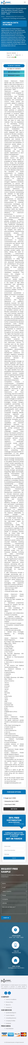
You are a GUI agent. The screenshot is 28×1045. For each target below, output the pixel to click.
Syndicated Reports (11, 1012)
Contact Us (9, 1007)
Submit (6, 917)
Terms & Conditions (11, 999)
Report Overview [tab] (14, 65)
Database (8, 1023)
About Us (8, 1005)
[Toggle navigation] (25, 2)
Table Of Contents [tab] (14, 69)
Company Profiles (10, 1020)
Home (2, 16)
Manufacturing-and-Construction (15, 16)
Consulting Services (11, 1018)
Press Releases (9, 1028)
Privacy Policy (9, 1002)
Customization (14, 72)
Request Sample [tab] (14, 75)
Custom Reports (10, 1015)
